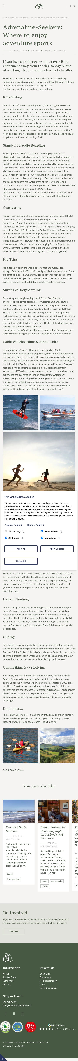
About (6, 973)
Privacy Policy (32, 1042)
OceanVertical (15, 247)
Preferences (49, 531)
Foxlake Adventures (34, 364)
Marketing (48, 538)
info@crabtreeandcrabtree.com (17, 1005)
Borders (11, 89)
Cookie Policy (35, 525)
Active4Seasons (48, 230)
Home (5, 17)
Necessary (12, 531)
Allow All (21, 549)
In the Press (8, 980)
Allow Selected (57, 549)
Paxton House (67, 185)
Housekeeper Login (48, 980)
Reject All (21, 561)
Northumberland (25, 89)
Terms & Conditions (48, 987)
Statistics (12, 538)
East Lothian (45, 89)
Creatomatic (19, 1046)
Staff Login (44, 1042)
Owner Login (45, 977)
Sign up (13, 931)
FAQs (42, 984)
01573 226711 (9, 1001)
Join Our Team (9, 977)
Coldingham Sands (50, 301)
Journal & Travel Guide (18, 17)
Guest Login (45, 973)
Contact (6, 984)
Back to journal (13, 770)
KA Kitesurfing (32, 126)
